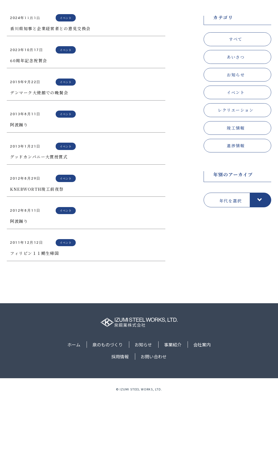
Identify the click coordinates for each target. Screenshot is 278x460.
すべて (235, 99)
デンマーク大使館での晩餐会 (39, 152)
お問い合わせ (257, 14)
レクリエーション (236, 170)
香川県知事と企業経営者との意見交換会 (50, 88)
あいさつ (236, 117)
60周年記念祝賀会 (28, 120)
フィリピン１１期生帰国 (34, 313)
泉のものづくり (129, 14)
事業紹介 (182, 14)
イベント (236, 152)
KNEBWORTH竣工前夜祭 (37, 249)
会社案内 (206, 14)
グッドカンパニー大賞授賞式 (39, 216)
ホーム (102, 14)
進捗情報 (236, 205)
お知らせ (158, 14)
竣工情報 (236, 187)
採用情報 (229, 14)
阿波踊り (19, 184)
